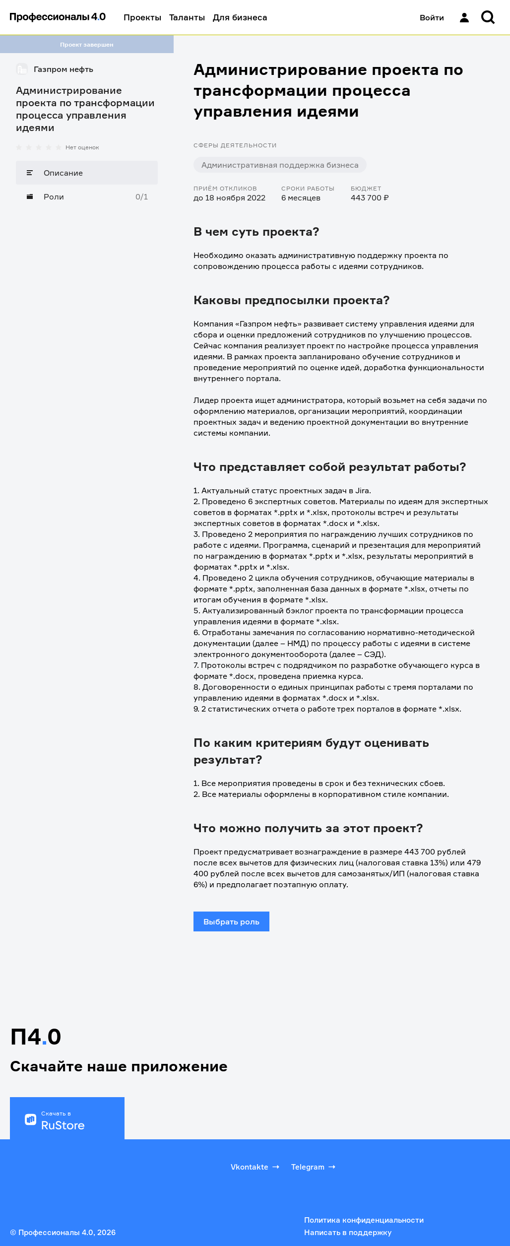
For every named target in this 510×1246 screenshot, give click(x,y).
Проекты (142, 17)
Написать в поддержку (347, 1232)
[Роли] (87, 196)
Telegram (314, 1167)
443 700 (420, 851)
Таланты (187, 17)
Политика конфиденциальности (364, 1220)
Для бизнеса (240, 17)
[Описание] (87, 173)
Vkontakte (256, 1167)
